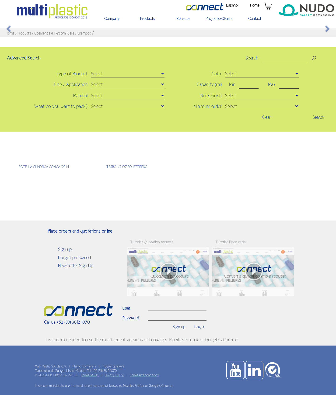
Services (183, 18)
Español (232, 5)
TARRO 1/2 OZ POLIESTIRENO (126, 167)
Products (147, 18)
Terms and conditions (144, 375)
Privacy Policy (114, 375)
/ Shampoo (83, 33)
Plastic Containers (84, 366)
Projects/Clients (219, 18)
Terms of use (90, 375)
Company (112, 18)
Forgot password (74, 257)
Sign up (65, 249)
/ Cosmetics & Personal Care (53, 33)
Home (254, 5)
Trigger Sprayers (113, 366)
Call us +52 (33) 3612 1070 (67, 322)
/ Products (23, 33)
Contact (254, 18)
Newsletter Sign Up (75, 265)
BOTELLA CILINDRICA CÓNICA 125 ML (44, 167)
